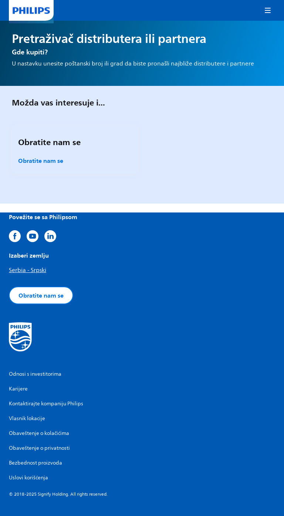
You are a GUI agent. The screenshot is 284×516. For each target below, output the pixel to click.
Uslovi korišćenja (28, 477)
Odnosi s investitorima (35, 374)
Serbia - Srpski (27, 270)
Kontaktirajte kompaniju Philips (46, 403)
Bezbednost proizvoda (35, 463)
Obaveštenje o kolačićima (39, 433)
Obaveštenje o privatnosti (39, 448)
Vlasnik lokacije (27, 418)
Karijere (18, 389)
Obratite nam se (40, 160)
